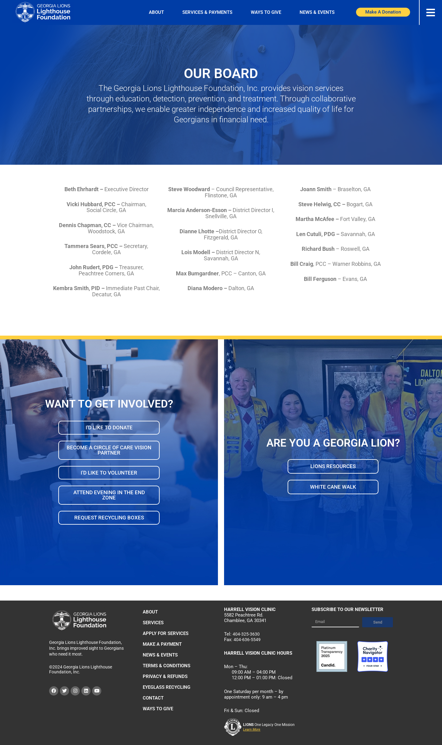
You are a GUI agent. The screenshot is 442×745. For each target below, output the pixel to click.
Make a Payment (162, 644)
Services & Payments (207, 12)
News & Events (317, 12)
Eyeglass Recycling (166, 687)
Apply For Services (165, 633)
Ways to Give (266, 12)
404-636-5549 (247, 639)
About (156, 12)
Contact (153, 698)
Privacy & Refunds (165, 676)
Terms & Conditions (166, 665)
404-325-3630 (246, 634)
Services (153, 622)
